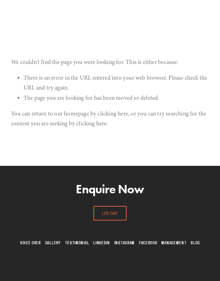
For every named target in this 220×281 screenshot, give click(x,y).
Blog (195, 242)
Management (173, 242)
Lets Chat (110, 213)
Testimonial (77, 242)
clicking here (112, 114)
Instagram (124, 242)
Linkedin (101, 242)
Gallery (53, 242)
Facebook (148, 242)
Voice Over (30, 242)
